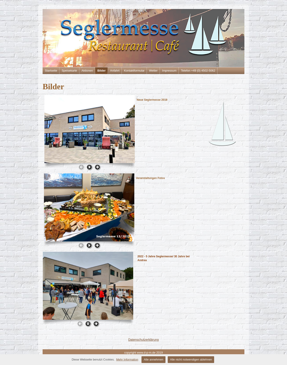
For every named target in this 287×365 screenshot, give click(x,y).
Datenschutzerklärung (143, 339)
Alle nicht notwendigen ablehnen (191, 359)
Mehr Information (127, 359)
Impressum (169, 70)
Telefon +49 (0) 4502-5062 (198, 70)
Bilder (101, 70)
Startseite (51, 70)
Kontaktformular (134, 70)
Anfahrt (115, 70)
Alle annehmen (153, 359)
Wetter (153, 70)
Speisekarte (69, 70)
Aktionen (87, 70)
